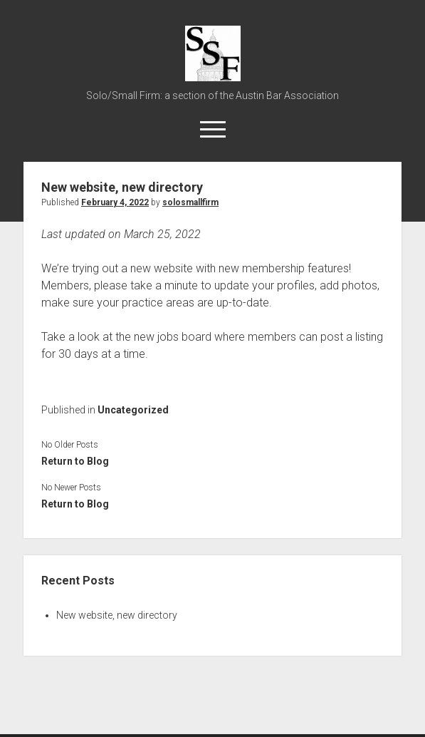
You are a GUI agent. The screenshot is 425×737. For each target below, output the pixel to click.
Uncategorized (133, 410)
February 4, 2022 (115, 202)
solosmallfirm (190, 202)
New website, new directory (116, 615)
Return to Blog (75, 461)
